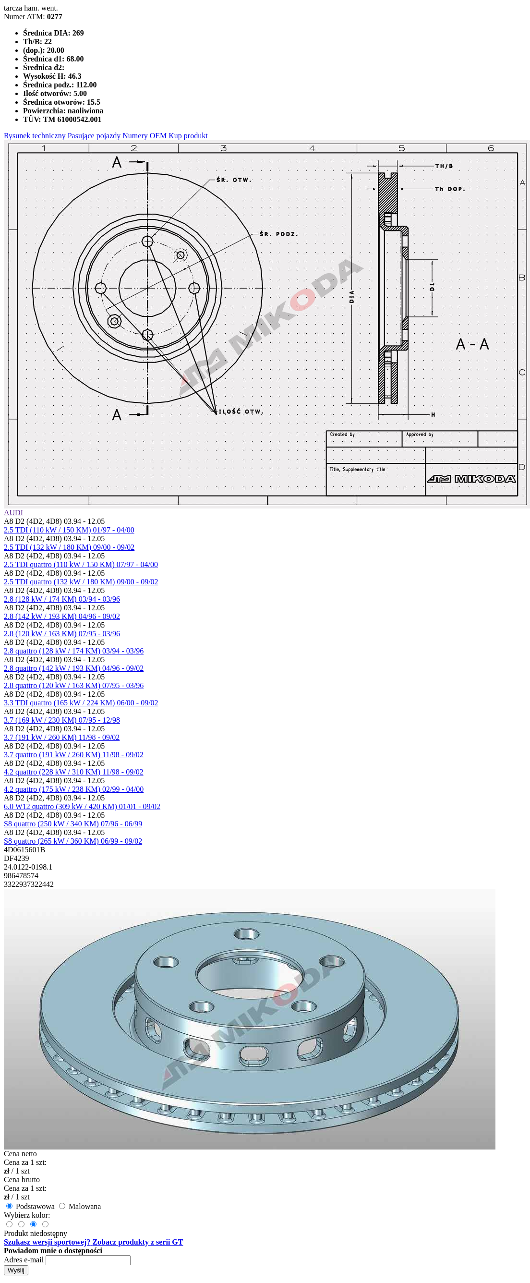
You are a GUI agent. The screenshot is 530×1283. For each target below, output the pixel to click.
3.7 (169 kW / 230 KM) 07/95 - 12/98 (62, 720)
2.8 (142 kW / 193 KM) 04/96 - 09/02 (62, 616)
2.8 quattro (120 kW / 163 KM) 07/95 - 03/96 (74, 685)
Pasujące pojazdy (94, 136)
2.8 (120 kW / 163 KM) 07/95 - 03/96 (62, 633)
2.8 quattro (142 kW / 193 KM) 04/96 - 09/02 (74, 668)
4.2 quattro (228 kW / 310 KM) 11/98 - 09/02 (74, 772)
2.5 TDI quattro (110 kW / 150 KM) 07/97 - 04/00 (81, 564)
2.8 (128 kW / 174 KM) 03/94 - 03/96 (62, 599)
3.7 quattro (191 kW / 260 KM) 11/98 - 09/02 (74, 754)
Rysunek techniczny (35, 136)
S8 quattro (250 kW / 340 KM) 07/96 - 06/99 (73, 824)
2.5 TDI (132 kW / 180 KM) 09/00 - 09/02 (69, 547)
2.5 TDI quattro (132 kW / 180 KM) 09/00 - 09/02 (81, 582)
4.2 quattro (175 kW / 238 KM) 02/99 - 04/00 (74, 789)
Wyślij (16, 1270)
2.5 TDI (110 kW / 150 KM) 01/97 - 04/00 (69, 530)
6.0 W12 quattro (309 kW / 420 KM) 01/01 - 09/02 (82, 806)
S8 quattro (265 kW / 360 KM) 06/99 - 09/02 (73, 841)
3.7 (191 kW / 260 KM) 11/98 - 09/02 (62, 737)
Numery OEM (144, 136)
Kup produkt (188, 136)
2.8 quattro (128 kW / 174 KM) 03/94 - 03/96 (74, 651)
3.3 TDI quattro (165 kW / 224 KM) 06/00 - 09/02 (81, 703)
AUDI (13, 512)
